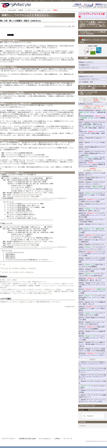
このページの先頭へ (69, 306)
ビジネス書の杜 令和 (88, 82)
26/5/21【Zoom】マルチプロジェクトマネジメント (92, 205)
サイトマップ (68, 438)
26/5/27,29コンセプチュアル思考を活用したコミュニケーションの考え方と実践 (92, 215)
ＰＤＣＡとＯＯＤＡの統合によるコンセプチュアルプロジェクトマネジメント (92, 370)
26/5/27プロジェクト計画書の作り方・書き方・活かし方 (92, 209)
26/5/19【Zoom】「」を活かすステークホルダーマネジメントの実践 (92, 188)
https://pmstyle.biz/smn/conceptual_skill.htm (25, 243)
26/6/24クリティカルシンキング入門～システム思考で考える (92, 274)
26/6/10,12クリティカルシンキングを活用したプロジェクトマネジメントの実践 (92, 253)
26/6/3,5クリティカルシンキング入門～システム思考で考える (92, 236)
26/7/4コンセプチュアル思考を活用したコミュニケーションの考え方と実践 (92, 297)
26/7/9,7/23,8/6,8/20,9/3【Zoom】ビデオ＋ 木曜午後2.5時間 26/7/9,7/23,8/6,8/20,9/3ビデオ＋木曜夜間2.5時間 (92, 115)
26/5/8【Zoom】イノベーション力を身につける (92, 143)
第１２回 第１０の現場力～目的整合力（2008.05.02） (19, 268)
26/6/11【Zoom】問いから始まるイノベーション (92, 138)
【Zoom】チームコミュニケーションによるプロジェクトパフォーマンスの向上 (92, 400)
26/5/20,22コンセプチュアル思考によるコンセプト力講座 (92, 200)
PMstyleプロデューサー (92, 76)
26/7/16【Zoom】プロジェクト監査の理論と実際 (92, 332)
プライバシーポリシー (9, 438)
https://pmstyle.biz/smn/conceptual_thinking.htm (27, 194)
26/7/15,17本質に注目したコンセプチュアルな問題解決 (92, 327)
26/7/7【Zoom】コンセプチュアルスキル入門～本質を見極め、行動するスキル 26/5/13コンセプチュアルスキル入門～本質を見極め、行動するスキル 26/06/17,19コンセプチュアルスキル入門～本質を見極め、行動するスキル (92, 129)
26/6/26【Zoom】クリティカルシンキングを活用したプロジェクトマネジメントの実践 (92, 284)
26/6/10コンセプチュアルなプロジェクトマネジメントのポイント (92, 248)
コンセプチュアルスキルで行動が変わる (53, 198)
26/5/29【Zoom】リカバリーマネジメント (92, 225)
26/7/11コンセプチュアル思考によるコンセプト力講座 (92, 314)
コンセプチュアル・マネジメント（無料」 (40, 291)
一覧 (3, 264)
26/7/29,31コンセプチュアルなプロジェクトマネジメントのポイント (92, 355)
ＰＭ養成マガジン (93, 65)
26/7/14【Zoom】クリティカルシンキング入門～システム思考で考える (92, 323)
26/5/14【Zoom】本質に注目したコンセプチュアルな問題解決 (92, 178)
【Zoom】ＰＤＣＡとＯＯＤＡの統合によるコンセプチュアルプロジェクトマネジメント (92, 363)
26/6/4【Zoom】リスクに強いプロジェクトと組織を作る (92, 240)
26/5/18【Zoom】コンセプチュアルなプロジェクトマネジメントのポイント (92, 183)
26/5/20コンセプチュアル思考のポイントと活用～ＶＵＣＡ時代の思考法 (92, 195)
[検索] (92, 416)
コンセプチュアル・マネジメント (93, 67)
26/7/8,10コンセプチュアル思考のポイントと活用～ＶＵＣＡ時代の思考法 (92, 308)
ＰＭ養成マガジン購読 (25, 302)
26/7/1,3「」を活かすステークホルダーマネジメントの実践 (92, 291)
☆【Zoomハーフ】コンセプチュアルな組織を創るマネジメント (92, 396)
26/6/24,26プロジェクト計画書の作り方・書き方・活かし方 (92, 279)
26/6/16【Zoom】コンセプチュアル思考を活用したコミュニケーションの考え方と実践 (92, 260)
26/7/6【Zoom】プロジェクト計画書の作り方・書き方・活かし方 (92, 303)
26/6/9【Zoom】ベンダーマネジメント (93, 244)
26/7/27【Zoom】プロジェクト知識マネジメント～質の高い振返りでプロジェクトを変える (92, 344)
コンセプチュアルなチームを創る (92, 386)
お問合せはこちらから (86, 103)
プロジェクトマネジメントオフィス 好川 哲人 (59, 26)
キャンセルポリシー (45, 438)
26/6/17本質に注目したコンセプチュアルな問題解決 (92, 265)
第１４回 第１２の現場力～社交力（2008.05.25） (18, 272)
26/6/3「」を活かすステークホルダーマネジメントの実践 (92, 230)
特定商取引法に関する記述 (27, 438)
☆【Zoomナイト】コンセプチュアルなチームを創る (92, 391)
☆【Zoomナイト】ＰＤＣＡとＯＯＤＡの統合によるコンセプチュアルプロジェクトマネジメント (92, 376)
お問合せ (57, 438)
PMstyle (24, 5)
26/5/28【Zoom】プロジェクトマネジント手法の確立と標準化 (92, 220)
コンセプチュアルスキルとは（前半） (26, 198)
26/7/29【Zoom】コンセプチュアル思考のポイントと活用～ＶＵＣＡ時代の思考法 (92, 349)
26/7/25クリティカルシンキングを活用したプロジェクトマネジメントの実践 (92, 337)
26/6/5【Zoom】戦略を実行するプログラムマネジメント (92, 148)
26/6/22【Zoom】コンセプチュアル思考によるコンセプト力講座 (92, 270)
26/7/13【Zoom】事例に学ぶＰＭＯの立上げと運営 (92, 318)
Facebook (82, 425)
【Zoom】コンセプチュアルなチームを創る (92, 382)
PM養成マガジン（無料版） (53, 289)
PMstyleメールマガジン (92, 62)
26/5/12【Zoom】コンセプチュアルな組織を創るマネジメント (92, 174)
